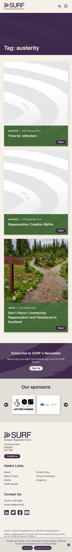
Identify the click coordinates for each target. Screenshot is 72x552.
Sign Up (36, 368)
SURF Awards (11, 484)
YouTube (26, 512)
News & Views (11, 476)
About (7, 472)
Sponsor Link (23, 404)
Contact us (12, 456)
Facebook (20, 512)
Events (7, 480)
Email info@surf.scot (14, 504)
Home (14, 6)
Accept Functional (42, 548)
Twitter (13, 512)
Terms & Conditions (45, 476)
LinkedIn (6, 512)
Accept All (27, 548)
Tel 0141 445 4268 (13, 500)
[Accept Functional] (68, 544)
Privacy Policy (43, 472)
